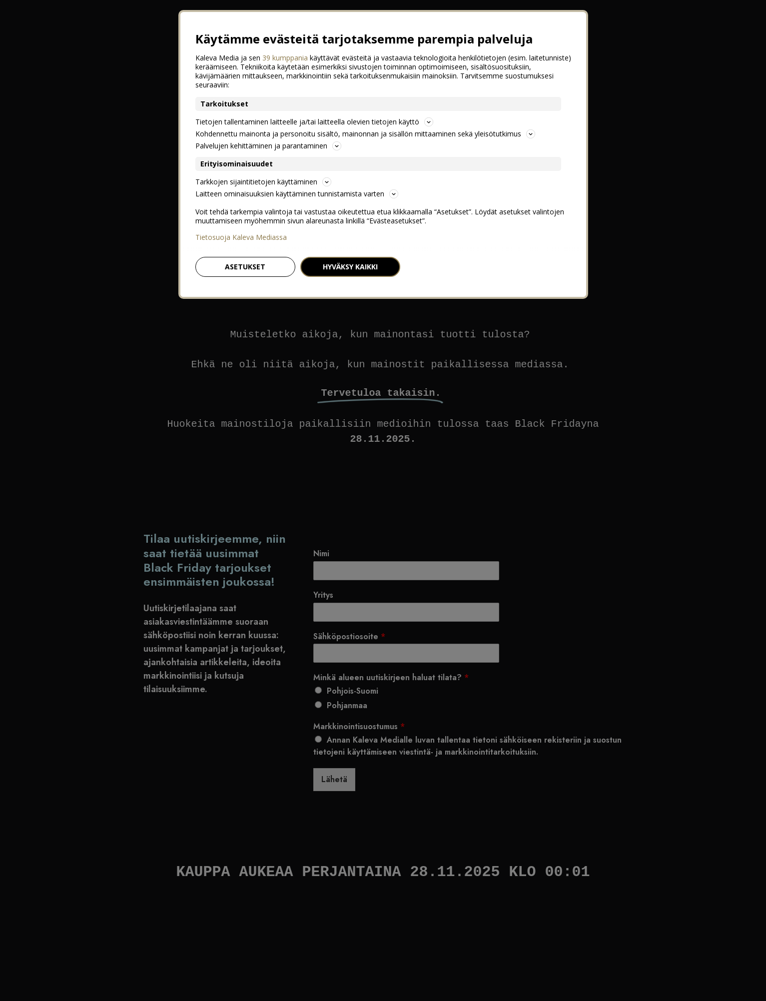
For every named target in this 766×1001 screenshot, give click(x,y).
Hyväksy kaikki (350, 266)
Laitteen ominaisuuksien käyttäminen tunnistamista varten (296, 193)
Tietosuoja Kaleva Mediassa (241, 237)
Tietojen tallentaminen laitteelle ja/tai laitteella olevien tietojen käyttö (314, 121)
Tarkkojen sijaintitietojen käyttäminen (263, 181)
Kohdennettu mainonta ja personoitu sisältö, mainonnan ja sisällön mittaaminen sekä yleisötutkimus (365, 133)
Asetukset (245, 266)
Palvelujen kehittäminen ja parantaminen (268, 145)
